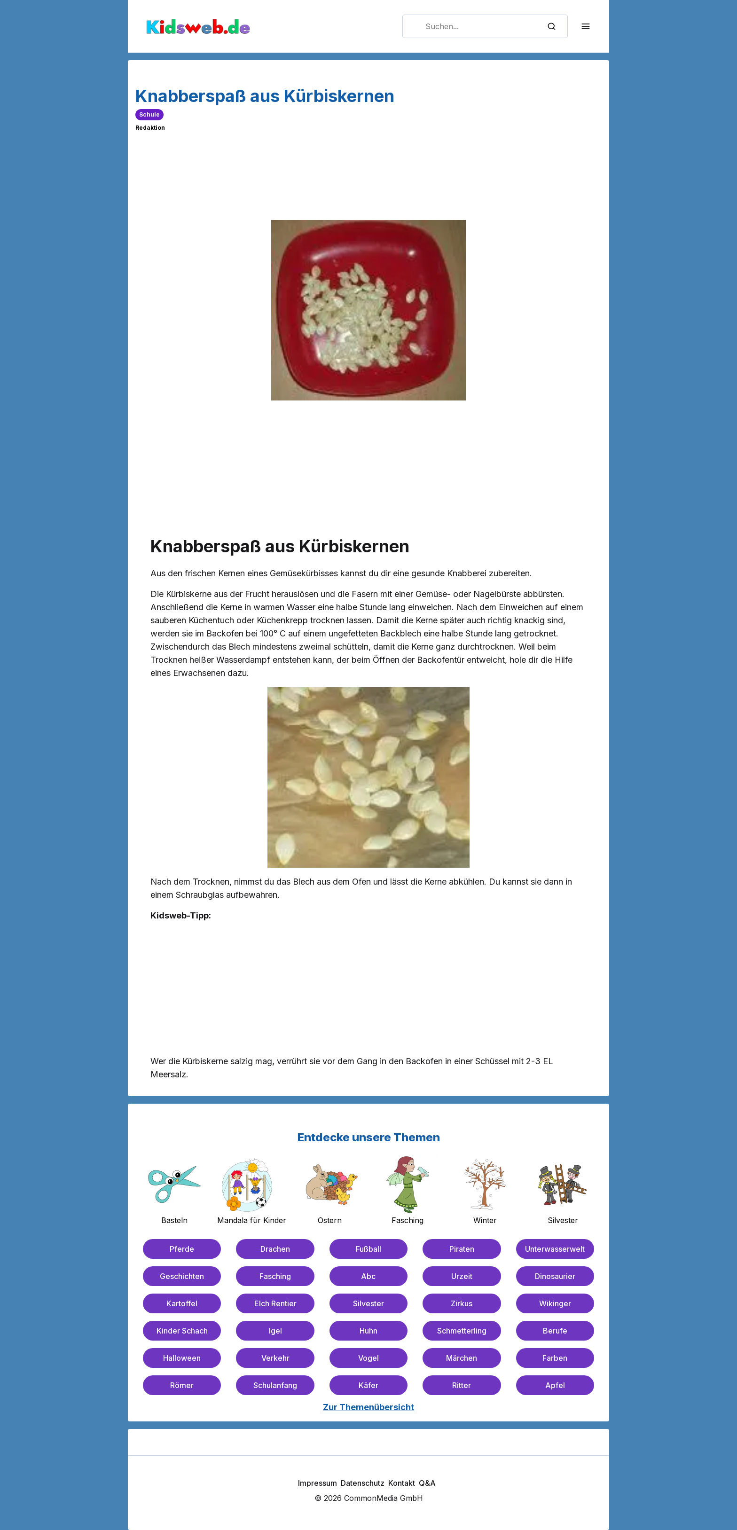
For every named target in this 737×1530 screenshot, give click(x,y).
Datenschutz (362, 1483)
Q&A (427, 1483)
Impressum (317, 1483)
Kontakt (401, 1483)
